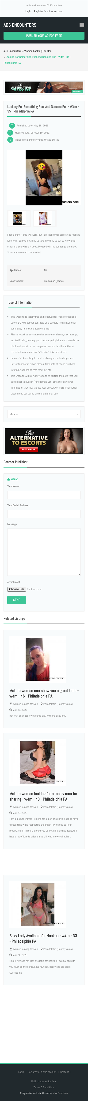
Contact (64, 1072)
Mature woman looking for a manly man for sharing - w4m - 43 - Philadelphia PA (43, 796)
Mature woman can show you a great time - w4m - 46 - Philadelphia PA (44, 693)
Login (28, 11)
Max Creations (60, 1093)
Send (16, 600)
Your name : (13, 486)
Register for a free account (48, 11)
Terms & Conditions (44, 1087)
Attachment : (14, 582)
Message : (12, 524)
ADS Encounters (20, 25)
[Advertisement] (44, 1019)
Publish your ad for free (44, 36)
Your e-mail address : (18, 505)
